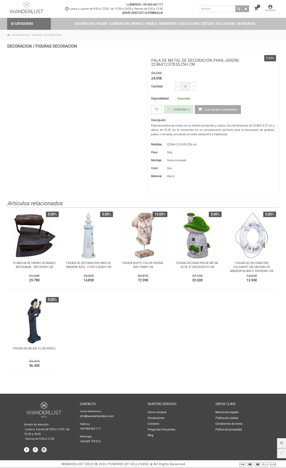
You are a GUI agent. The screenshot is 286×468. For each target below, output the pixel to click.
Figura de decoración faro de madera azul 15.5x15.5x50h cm (88, 266)
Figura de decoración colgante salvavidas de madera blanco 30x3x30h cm (251, 268)
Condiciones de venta (228, 422)
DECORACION (22, 35)
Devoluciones (156, 417)
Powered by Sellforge (128, 464)
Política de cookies (227, 417)
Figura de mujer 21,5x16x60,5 (34, 349)
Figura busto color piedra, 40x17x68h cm (142, 266)
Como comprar (157, 411)
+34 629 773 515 (90, 440)
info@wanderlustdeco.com (97, 415)
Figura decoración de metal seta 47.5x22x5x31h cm (197, 266)
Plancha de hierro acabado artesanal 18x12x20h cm (34, 266)
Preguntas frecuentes (161, 427)
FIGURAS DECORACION (48, 35)
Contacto (153, 422)
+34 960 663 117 (152, 4)
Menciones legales (227, 411)
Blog (150, 433)
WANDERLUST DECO (78, 464)
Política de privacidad (228, 427)
